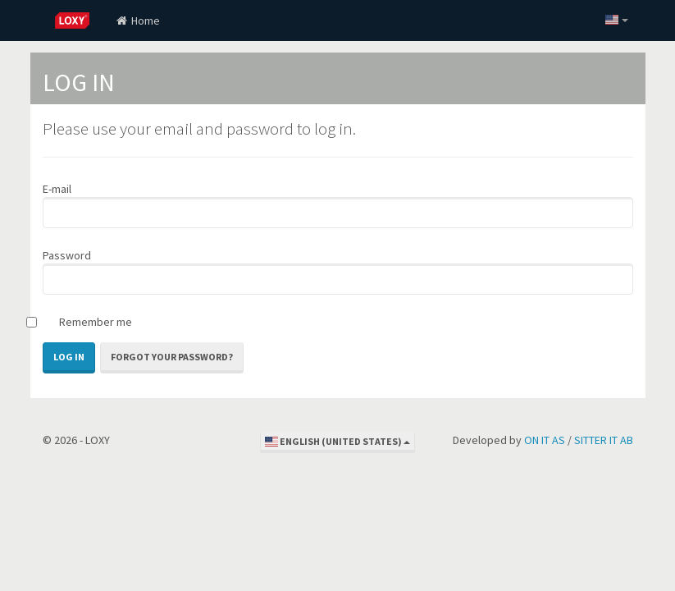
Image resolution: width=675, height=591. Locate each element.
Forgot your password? (172, 356)
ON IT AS (544, 440)
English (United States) (337, 441)
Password (67, 255)
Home (137, 20)
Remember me (95, 321)
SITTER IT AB (603, 440)
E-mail (57, 188)
